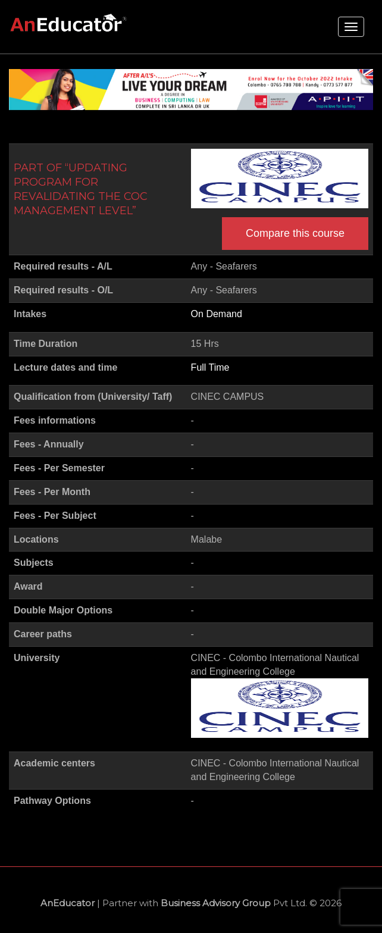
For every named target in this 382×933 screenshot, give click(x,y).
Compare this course (295, 233)
